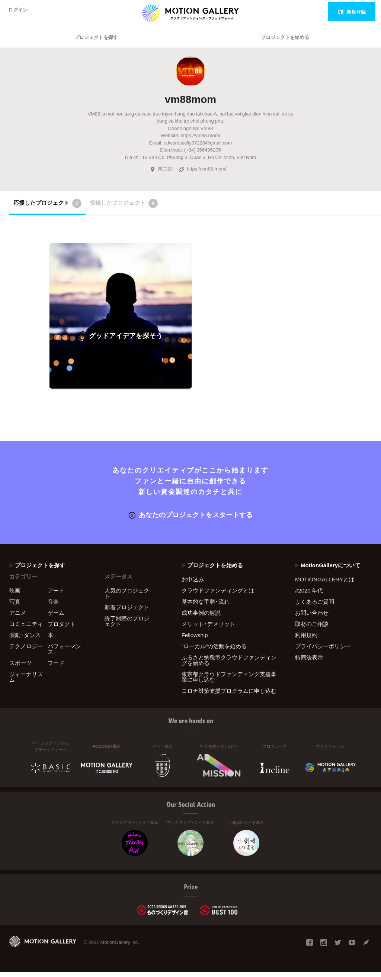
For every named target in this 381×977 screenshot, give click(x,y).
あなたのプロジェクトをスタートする (191, 520)
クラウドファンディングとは (218, 595)
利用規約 (306, 640)
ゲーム (56, 617)
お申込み (193, 584)
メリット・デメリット (208, 628)
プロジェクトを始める (285, 46)
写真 (14, 606)
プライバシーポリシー (323, 651)
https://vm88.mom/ (203, 178)
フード (56, 667)
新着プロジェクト (127, 612)
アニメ (17, 617)
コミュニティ (26, 628)
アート (56, 595)
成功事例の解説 (201, 617)
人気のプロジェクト (127, 598)
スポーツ (20, 667)
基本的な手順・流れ (206, 606)
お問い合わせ (312, 617)
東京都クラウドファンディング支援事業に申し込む (229, 681)
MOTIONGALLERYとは (324, 584)
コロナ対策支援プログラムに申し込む (229, 695)
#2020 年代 (309, 595)
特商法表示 (309, 662)
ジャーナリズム (26, 681)
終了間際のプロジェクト (127, 626)
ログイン (20, 11)
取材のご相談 (312, 628)
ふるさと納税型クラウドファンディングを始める (229, 665)
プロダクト (62, 628)
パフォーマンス (64, 653)
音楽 (53, 606)
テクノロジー (26, 651)
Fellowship (195, 640)
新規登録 (351, 11)
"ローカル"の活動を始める (214, 651)
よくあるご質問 (314, 606)
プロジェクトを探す (96, 46)
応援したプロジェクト (47, 213)
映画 (14, 595)
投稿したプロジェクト (124, 213)
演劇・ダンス (25, 640)
